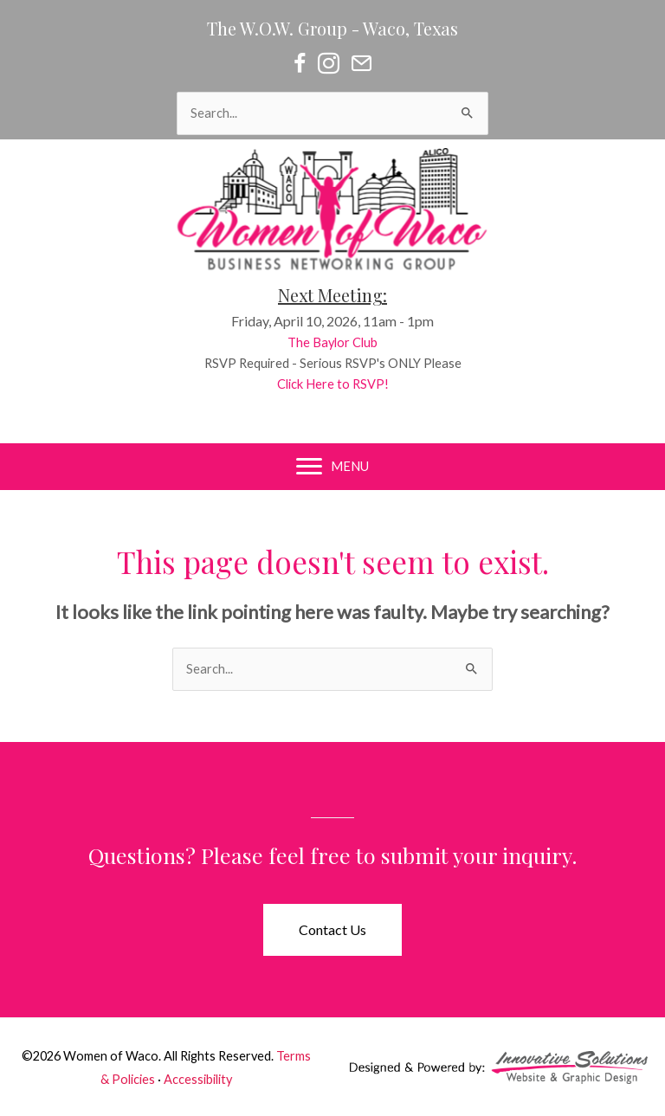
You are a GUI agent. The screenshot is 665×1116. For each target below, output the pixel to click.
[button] (332, 930)
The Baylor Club (345, 342)
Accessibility (198, 1079)
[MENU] (332, 466)
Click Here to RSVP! (346, 384)
